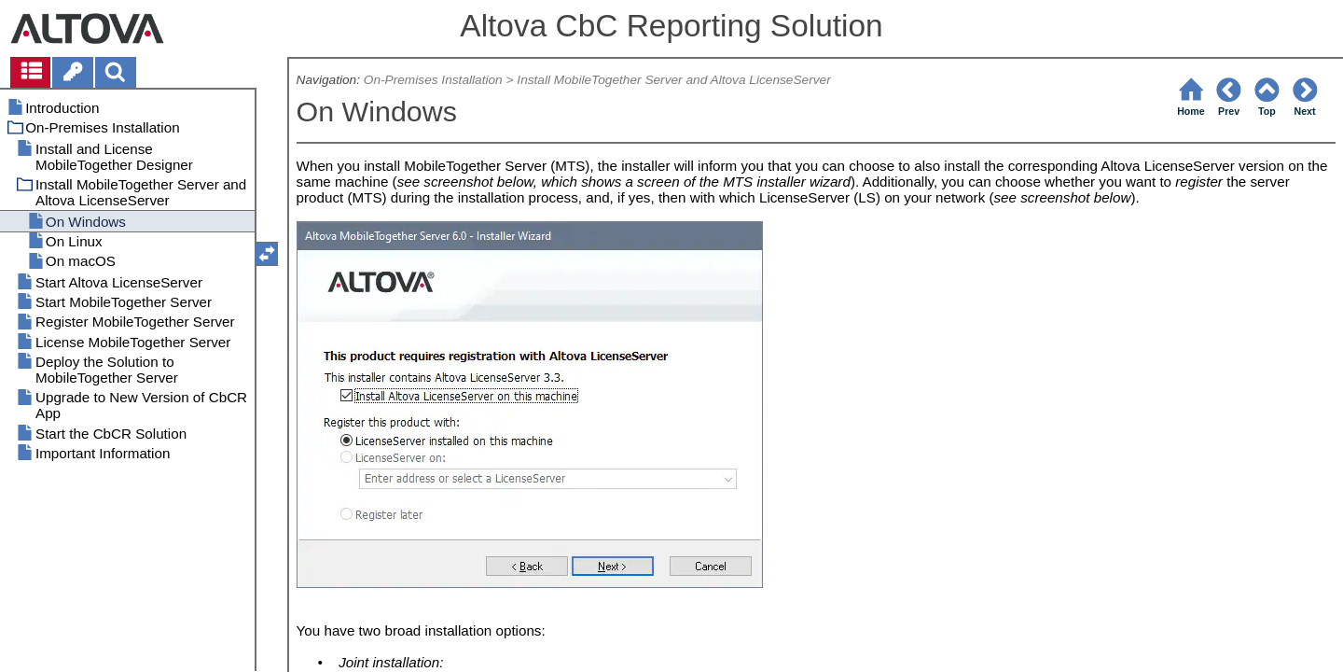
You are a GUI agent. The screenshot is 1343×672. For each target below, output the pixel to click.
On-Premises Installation (433, 80)
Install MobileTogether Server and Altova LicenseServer (673, 80)
